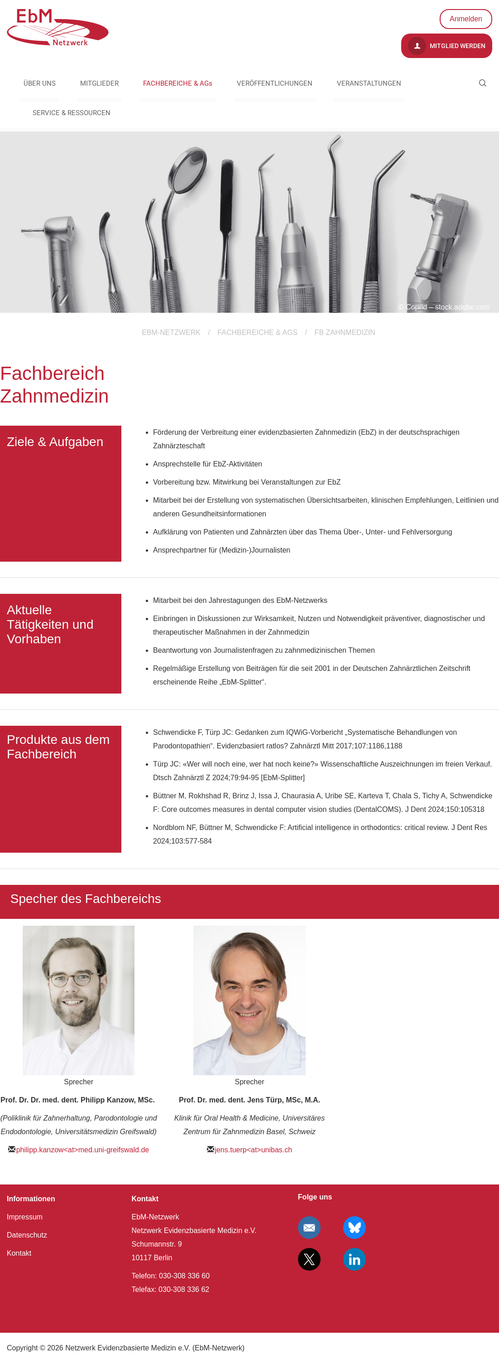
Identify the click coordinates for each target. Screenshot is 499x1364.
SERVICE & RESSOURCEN (71, 113)
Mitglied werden (446, 46)
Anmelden (466, 19)
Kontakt (19, 1253)
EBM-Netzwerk (171, 332)
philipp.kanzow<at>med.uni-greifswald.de (82, 1150)
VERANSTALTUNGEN (369, 83)
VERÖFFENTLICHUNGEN (274, 83)
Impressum (25, 1217)
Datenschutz (27, 1235)
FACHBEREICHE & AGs (177, 83)
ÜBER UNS (40, 83)
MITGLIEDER (99, 83)
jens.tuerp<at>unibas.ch (253, 1150)
